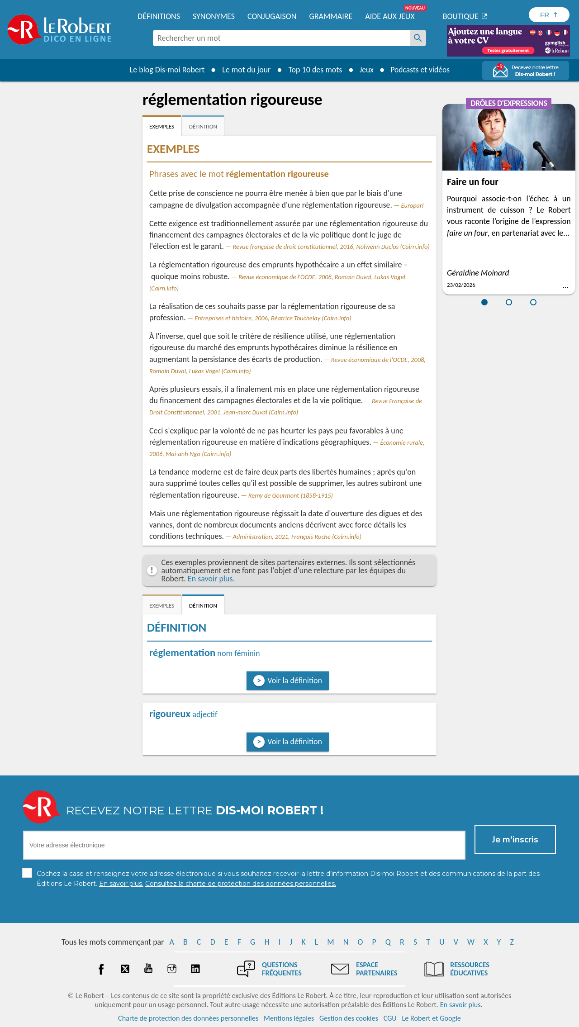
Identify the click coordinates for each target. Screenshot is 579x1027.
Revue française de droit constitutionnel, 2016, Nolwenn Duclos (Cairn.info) (331, 246)
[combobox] (281, 38)
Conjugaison (271, 16)
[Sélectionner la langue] (549, 14)
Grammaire (330, 16)
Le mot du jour (245, 70)
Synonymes (214, 16)
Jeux (365, 70)
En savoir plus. (211, 579)
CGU (390, 1017)
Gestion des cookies (348, 1017)
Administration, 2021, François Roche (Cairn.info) (297, 537)
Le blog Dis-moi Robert (165, 70)
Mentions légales (289, 1017)
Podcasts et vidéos (420, 70)
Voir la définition (294, 680)
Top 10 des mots (314, 70)
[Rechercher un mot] (418, 38)
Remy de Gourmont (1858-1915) (290, 495)
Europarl (412, 205)
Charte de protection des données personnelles (188, 1017)
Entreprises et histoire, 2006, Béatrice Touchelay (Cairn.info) (273, 318)
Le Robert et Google (431, 1017)
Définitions (159, 16)
